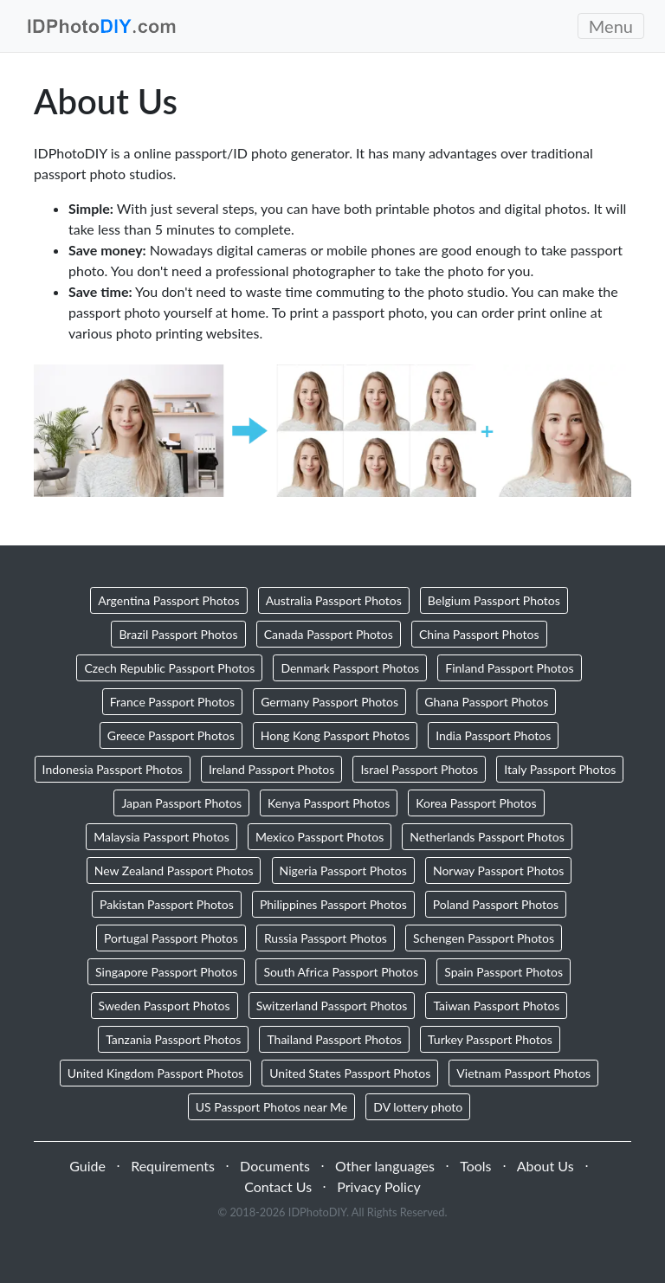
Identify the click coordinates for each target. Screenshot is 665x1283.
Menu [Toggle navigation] (611, 26)
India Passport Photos (493, 735)
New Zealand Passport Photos (174, 870)
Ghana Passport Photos (486, 701)
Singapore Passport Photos (166, 971)
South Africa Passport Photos (340, 971)
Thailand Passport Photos (334, 1039)
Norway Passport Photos (498, 870)
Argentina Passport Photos (168, 600)
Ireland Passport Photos (271, 769)
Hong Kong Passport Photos (335, 735)
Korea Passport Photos (476, 803)
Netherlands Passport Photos (487, 836)
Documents (275, 1165)
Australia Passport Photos (334, 600)
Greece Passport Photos (171, 735)
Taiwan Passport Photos (496, 1005)
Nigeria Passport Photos (343, 870)
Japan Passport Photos (181, 803)
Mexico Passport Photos (319, 836)
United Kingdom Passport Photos (155, 1073)
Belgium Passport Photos (494, 600)
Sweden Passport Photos (164, 1005)
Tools (475, 1165)
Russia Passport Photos (325, 938)
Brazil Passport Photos (178, 634)
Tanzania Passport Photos (173, 1039)
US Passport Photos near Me (272, 1106)
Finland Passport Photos (509, 668)
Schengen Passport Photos (483, 938)
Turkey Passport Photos (490, 1039)
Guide (87, 1165)
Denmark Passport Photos (350, 668)
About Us (545, 1165)
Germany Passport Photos (329, 701)
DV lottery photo (417, 1106)
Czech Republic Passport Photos (169, 668)
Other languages (385, 1165)
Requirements (173, 1165)
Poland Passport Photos (495, 904)
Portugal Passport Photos (171, 938)
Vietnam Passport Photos (523, 1073)
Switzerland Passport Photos (332, 1005)
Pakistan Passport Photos (167, 904)
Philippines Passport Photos (333, 904)
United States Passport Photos (349, 1073)
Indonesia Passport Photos (112, 769)
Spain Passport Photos (503, 971)
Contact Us (278, 1186)
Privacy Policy (379, 1186)
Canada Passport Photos (328, 634)
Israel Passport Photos (419, 769)
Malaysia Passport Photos (161, 836)
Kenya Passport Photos (329, 803)
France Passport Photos (172, 701)
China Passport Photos (479, 634)
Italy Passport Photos (560, 769)
